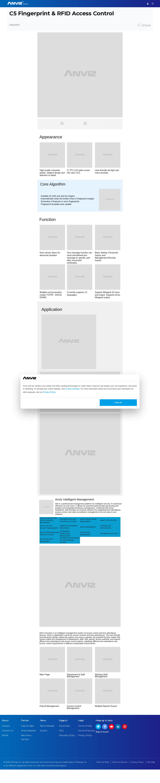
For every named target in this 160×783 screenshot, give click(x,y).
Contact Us (7, 745)
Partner (83, 3)
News (43, 734)
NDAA (5, 749)
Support (138, 3)
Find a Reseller (28, 745)
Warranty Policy (67, 749)
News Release (47, 740)
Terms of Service (86, 745)
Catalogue (70, 134)
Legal (81, 734)
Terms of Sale (85, 740)
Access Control (39, 3)
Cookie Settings (73, 389)
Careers (6, 740)
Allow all (118, 403)
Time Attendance (57, 3)
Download (64, 740)
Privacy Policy (49, 392)
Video (91, 134)
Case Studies (27, 740)
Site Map (151, 776)
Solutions (72, 3)
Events (43, 745)
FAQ (61, 745)
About (5, 734)
